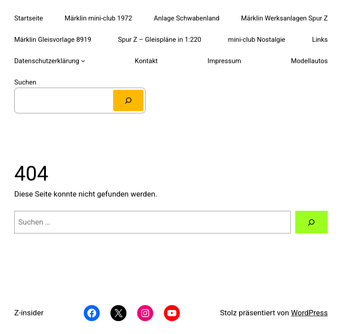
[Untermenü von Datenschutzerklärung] (83, 61)
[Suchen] (128, 100)
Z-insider (29, 312)
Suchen (25, 82)
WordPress (309, 312)
